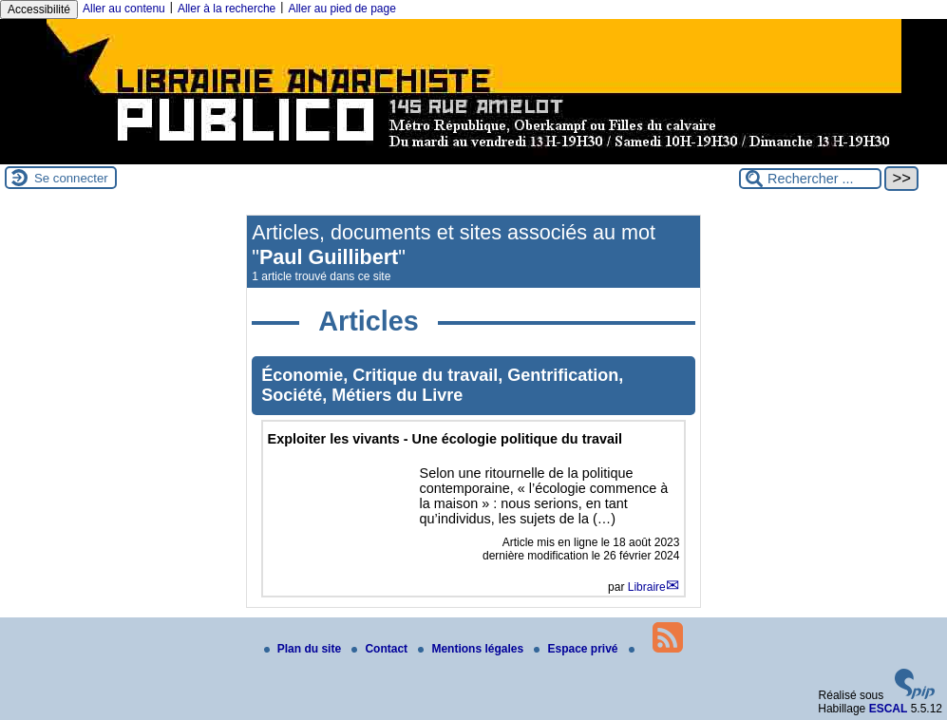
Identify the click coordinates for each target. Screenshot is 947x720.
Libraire (647, 587)
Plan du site (304, 648)
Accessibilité (39, 9)
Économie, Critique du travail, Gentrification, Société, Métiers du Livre (442, 385)
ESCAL (888, 708)
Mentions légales (472, 648)
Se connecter (71, 178)
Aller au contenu (124, 8)
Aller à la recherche (226, 8)
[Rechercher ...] (810, 178)
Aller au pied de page (341, 8)
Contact (380, 648)
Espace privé (577, 648)
